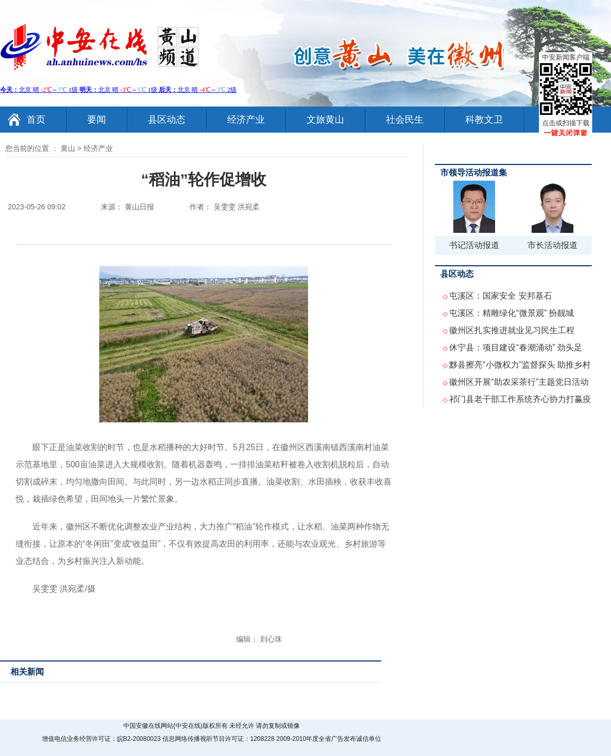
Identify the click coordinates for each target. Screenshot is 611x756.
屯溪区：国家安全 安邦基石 (500, 295)
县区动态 (166, 119)
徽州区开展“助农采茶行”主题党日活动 (519, 381)
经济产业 (246, 119)
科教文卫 (484, 119)
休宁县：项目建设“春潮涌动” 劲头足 (515, 347)
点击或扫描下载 (566, 123)
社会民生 (405, 119)
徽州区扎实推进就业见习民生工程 (511, 330)
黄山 (68, 148)
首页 (36, 119)
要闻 (96, 119)
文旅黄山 (325, 119)
